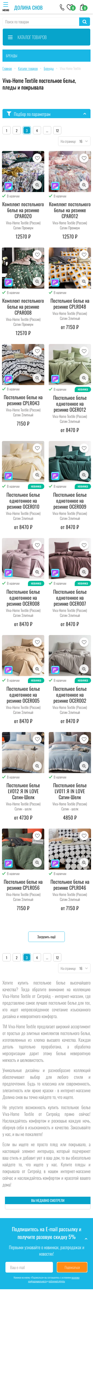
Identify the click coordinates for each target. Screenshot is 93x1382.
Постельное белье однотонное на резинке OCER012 (70, 403)
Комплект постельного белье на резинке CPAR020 (23, 210)
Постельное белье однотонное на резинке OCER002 (70, 694)
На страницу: (67, 141)
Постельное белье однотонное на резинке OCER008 (23, 597)
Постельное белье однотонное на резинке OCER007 (70, 597)
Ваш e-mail (17, 1267)
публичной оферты (57, 1281)
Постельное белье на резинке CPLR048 (69, 303)
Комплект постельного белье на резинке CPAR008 (23, 306)
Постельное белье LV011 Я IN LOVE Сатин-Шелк (70, 791)
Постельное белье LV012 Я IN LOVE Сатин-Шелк (23, 791)
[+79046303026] (62, 7)
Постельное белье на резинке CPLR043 (23, 400)
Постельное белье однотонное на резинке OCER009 (70, 500)
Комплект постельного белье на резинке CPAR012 (70, 210)
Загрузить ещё (46, 936)
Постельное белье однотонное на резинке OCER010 (23, 500)
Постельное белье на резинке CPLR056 (23, 884)
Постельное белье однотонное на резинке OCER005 (23, 694)
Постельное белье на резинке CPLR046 (69, 884)
